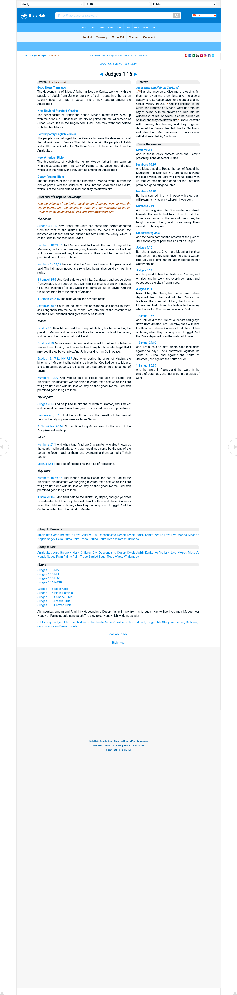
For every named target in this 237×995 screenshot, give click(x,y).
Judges (33, 55)
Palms (68, 539)
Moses (182, 535)
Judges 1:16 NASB (49, 582)
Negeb (41, 539)
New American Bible (50, 157)
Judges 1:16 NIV (48, 570)
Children (86, 535)
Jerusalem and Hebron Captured (157, 87)
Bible (25, 55)
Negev (51, 539)
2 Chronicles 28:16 (50, 426)
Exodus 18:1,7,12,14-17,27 (54, 358)
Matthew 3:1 (144, 150)
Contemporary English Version (56, 134)
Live (173, 535)
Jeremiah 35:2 (46, 306)
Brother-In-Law (70, 535)
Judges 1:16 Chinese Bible (54, 597)
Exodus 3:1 (44, 328)
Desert (121, 535)
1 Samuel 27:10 (146, 343)
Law (167, 535)
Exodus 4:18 (45, 343)
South (102, 539)
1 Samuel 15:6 (46, 279)
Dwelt (131, 535)
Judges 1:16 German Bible (54, 605)
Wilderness (131, 539)
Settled (93, 539)
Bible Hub (118, 642)
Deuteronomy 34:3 (49, 415)
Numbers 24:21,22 (49, 264)
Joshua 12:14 (46, 464)
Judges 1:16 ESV (48, 578)
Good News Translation (52, 87)
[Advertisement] (118, 674)
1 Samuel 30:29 (146, 365)
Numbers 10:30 (146, 191)
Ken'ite (158, 535)
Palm (59, 539)
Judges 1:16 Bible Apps (53, 589)
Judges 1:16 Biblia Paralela (55, 593)
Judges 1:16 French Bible (53, 601)
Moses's (193, 535)
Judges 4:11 (144, 289)
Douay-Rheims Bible (50, 177)
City (95, 535)
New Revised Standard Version (57, 111)
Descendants (107, 535)
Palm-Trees (80, 539)
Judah (140, 535)
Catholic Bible (118, 634)
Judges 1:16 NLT (48, 574)
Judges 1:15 (144, 247)
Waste (119, 539)
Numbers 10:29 (47, 378)
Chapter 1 (43, 55)
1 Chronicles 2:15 (48, 299)
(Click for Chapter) (56, 82)
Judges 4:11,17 (47, 226)
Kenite (149, 535)
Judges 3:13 (45, 404)
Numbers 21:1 (46, 444)
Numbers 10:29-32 (49, 245)
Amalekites (44, 535)
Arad (56, 535)
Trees (110, 539)
